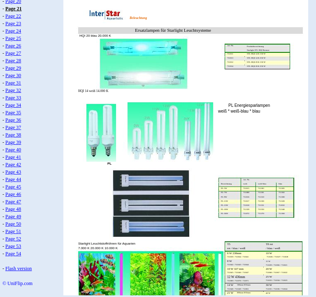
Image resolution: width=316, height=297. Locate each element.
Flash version (18, 268)
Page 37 (13, 127)
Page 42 (13, 164)
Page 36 (13, 120)
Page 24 (13, 31)
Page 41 (13, 157)
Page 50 (13, 224)
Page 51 (13, 231)
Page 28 (13, 61)
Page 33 (13, 98)
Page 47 (13, 202)
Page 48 (13, 209)
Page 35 (13, 113)
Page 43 (13, 172)
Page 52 (13, 239)
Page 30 (13, 75)
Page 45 (13, 187)
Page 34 (13, 105)
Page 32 (13, 90)
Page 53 (13, 246)
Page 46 (13, 194)
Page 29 (13, 68)
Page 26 (13, 46)
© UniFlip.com (17, 283)
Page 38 (13, 135)
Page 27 (13, 53)
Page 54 (13, 254)
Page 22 (13, 16)
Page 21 (13, 9)
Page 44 (13, 179)
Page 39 (13, 142)
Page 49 (13, 216)
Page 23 (13, 23)
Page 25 (13, 38)
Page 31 (13, 83)
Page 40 (13, 150)
